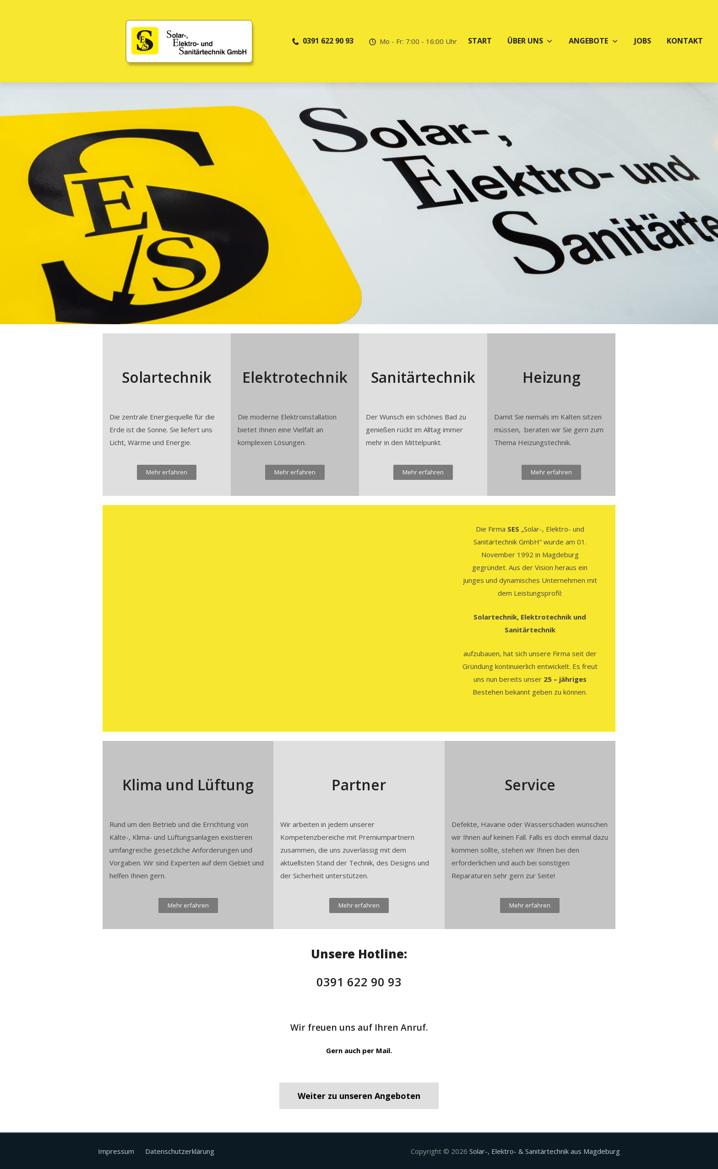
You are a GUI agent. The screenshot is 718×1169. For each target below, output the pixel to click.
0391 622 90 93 (359, 982)
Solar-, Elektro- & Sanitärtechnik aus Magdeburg (544, 1151)
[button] (166, 472)
